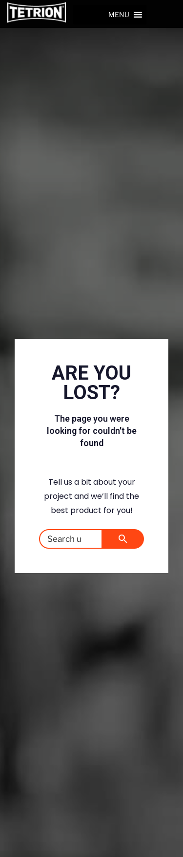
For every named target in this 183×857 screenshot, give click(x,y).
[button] (118, 14)
